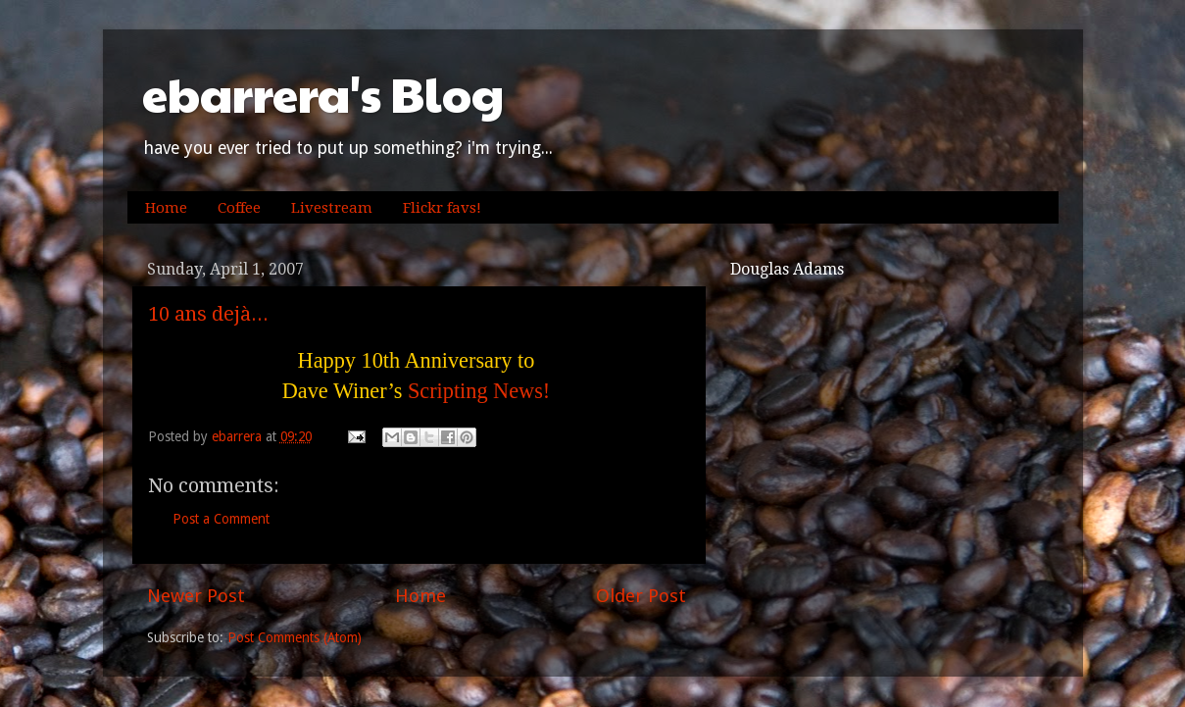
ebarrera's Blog (323, 93)
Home (166, 208)
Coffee (239, 208)
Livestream (331, 208)
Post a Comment (221, 519)
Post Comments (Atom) (294, 637)
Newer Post (196, 595)
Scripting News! (479, 391)
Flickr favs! (442, 208)
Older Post (641, 595)
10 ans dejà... (208, 314)
